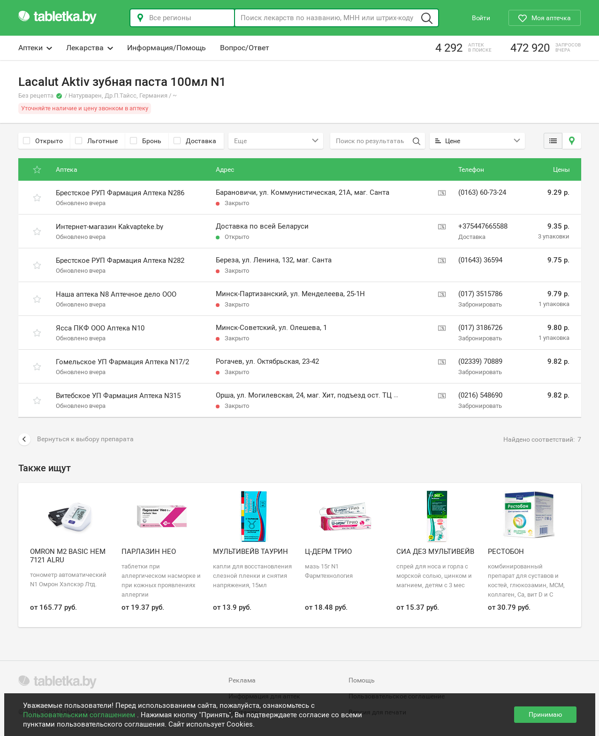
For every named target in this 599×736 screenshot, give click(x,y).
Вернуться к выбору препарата (76, 439)
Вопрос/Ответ (244, 47)
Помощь (362, 680)
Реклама (242, 680)
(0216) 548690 (480, 395)
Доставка (195, 141)
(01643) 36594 (480, 260)
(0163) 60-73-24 (482, 192)
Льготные (96, 141)
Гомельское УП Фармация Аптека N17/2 (122, 362)
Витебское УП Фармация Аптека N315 (118, 395)
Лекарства (89, 47)
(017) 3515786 (480, 294)
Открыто (43, 141)
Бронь (145, 141)
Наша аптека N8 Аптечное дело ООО (116, 294)
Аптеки (35, 47)
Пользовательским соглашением (80, 715)
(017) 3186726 (480, 327)
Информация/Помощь (166, 47)
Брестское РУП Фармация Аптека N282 (120, 260)
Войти (481, 18)
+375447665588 (483, 226)
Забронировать (480, 304)
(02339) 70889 (480, 361)
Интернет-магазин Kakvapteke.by (109, 226)
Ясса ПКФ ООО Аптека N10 (100, 328)
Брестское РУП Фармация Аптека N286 (120, 193)
